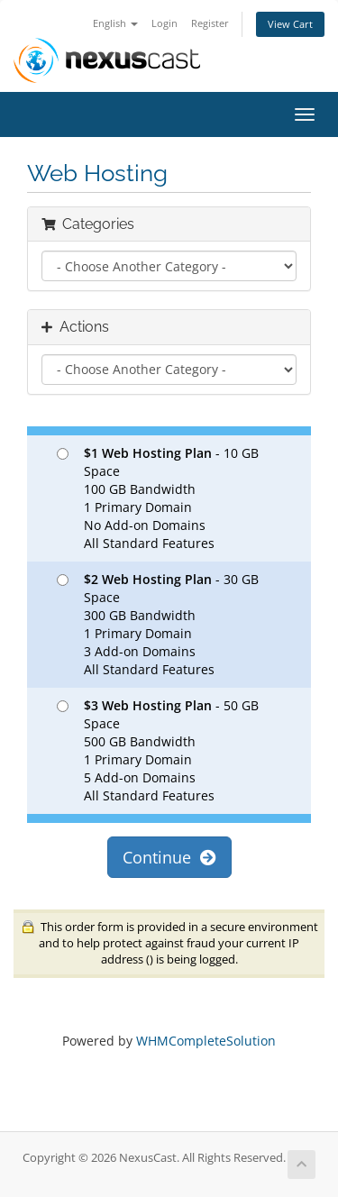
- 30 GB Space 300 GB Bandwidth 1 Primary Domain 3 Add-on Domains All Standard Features (158, 624)
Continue (169, 857)
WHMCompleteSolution (206, 1040)
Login (164, 23)
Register (210, 23)
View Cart (290, 24)
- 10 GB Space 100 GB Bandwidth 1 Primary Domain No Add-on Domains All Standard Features (158, 498)
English (115, 23)
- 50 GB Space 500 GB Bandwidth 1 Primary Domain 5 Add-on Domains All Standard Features (158, 750)
